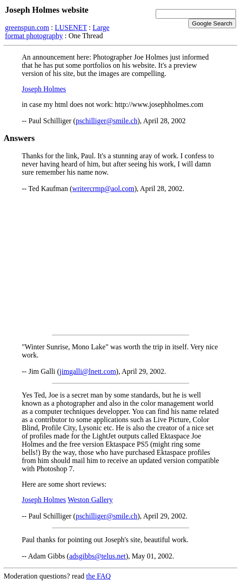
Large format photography (57, 32)
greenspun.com (27, 27)
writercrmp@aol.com (103, 188)
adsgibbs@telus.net (97, 556)
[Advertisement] (120, 263)
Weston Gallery (90, 499)
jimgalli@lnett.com (87, 371)
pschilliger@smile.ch (107, 121)
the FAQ (98, 576)
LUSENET (71, 27)
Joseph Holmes (44, 89)
